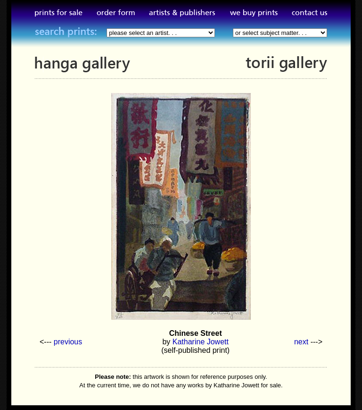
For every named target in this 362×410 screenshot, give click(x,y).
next (301, 342)
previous (68, 342)
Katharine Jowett (201, 342)
